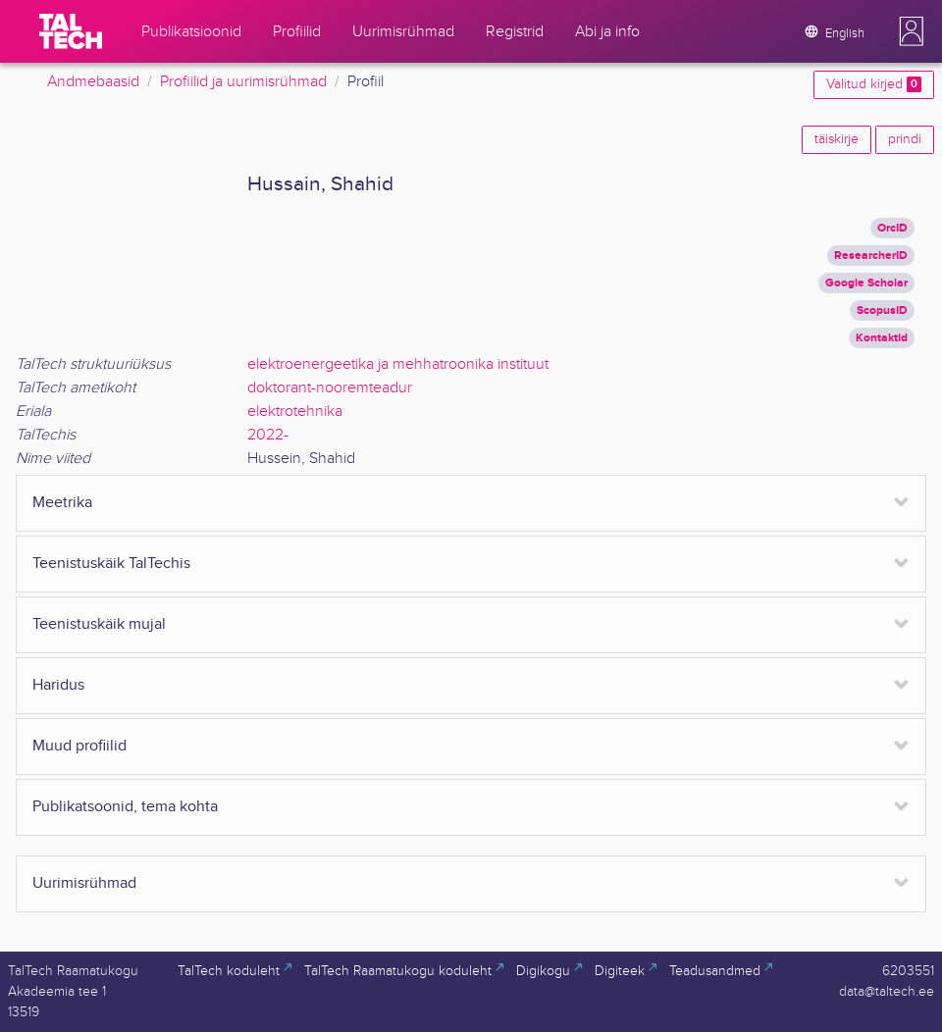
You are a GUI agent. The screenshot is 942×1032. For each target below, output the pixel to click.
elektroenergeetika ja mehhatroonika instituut (398, 364)
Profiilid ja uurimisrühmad (243, 82)
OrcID (892, 228)
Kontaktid (882, 338)
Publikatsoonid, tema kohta (125, 807)
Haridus (58, 685)
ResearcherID (871, 255)
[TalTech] (70, 31)
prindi (904, 139)
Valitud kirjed (873, 84)
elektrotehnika (294, 411)
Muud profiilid (79, 746)
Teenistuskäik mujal (99, 624)
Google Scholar (866, 283)
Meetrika (62, 502)
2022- (267, 435)
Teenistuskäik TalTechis (111, 563)
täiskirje (836, 139)
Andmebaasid (93, 82)
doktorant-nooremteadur (329, 388)
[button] (911, 31)
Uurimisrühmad (84, 883)
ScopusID (882, 310)
